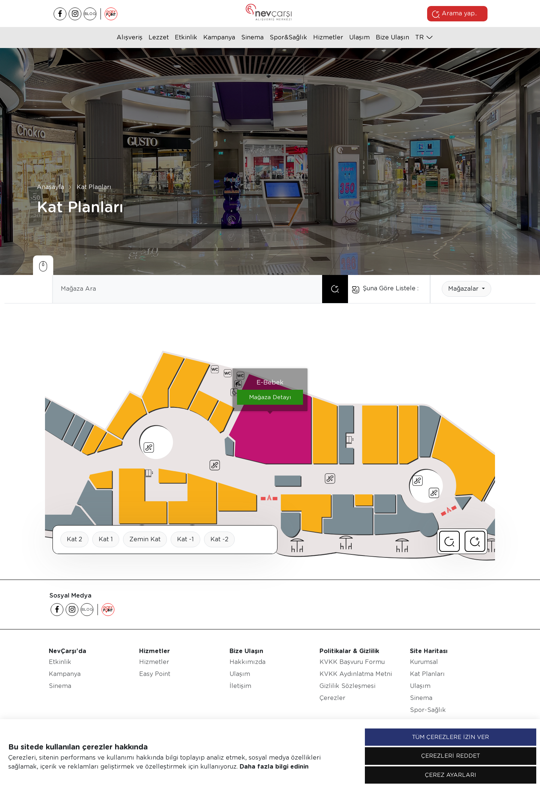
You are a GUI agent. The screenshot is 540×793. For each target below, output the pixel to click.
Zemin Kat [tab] (144, 539)
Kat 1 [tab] (106, 539)
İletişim (240, 685)
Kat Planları (93, 187)
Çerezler (332, 697)
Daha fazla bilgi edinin (274, 766)
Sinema (252, 37)
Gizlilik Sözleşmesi (347, 685)
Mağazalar (464, 288)
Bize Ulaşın (392, 37)
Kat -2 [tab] (219, 539)
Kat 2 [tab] (74, 539)
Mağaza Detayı (270, 397)
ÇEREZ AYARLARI (450, 775)
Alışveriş (129, 37)
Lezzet (158, 37)
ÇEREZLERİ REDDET (450, 755)
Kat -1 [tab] (185, 539)
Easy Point (154, 673)
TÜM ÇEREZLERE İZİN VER (450, 737)
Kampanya (219, 37)
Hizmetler (328, 37)
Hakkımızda (248, 661)
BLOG (90, 13)
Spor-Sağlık (428, 709)
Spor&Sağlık (288, 37)
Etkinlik (186, 37)
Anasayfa (50, 187)
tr (419, 37)
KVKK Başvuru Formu (352, 661)
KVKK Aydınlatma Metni (356, 673)
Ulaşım (359, 37)
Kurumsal (424, 661)
